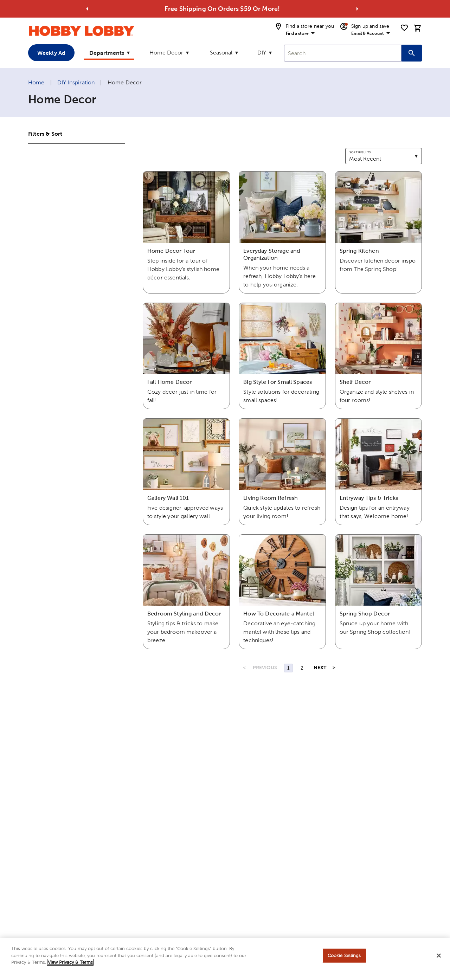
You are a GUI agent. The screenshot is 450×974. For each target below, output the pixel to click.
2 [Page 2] (302, 668)
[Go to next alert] (357, 9)
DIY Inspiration (76, 82)
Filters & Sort (45, 133)
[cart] (417, 28)
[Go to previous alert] (87, 9)
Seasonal (221, 53)
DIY (261, 53)
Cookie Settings (344, 956)
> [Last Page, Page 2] (334, 667)
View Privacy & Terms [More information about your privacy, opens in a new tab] (70, 963)
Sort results (360, 152)
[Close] (438, 957)
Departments (106, 53)
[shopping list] (404, 28)
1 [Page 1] (288, 668)
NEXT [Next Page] (320, 667)
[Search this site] (411, 53)
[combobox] (342, 53)
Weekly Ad (51, 53)
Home (36, 82)
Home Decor (166, 53)
